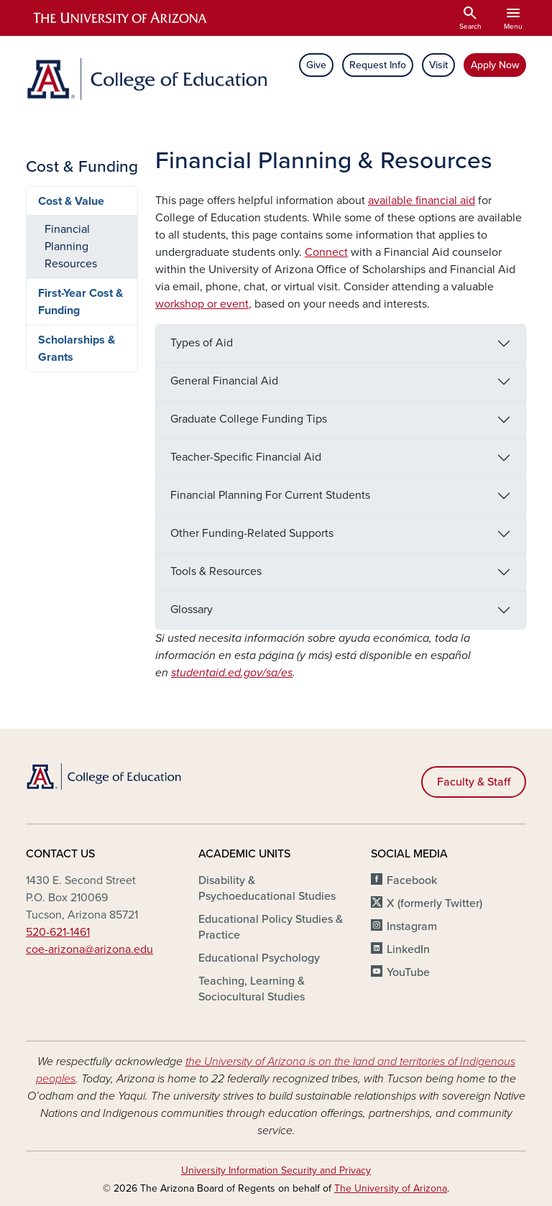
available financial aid (421, 200)
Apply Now (495, 65)
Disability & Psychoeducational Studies (267, 888)
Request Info (377, 65)
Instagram (412, 926)
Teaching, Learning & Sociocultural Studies (251, 989)
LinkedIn (408, 949)
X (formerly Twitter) (434, 903)
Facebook (412, 880)
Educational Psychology (259, 958)
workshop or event (202, 304)
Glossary (191, 609)
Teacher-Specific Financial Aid (245, 457)
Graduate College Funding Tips (248, 419)
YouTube (408, 972)
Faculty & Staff (473, 782)
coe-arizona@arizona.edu (89, 949)
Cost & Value (71, 201)
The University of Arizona (390, 1188)
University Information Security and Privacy (276, 1170)
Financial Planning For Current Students (270, 495)
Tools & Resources (216, 571)
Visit (438, 65)
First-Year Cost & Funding (80, 302)
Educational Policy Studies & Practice (270, 927)
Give (316, 65)
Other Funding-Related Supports (252, 533)
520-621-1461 (58, 932)
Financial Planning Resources (71, 246)
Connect (326, 252)
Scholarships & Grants (76, 348)
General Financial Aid (224, 381)
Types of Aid (201, 343)
